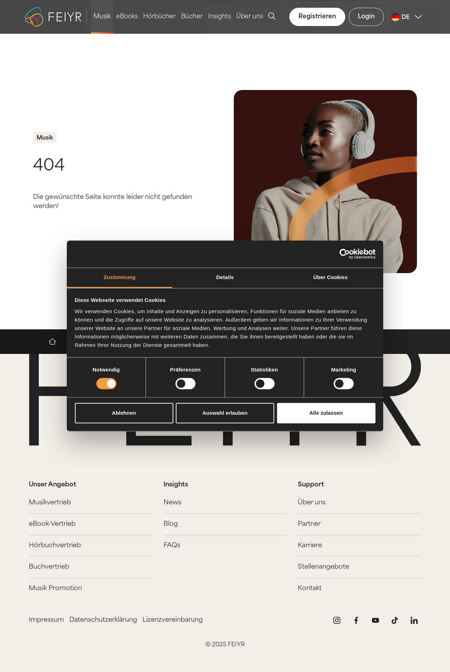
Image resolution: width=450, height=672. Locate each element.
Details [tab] (225, 277)
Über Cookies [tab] (330, 277)
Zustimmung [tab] (120, 277)
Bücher (192, 17)
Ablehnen (124, 413)
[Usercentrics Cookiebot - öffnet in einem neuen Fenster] (344, 254)
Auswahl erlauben (225, 413)
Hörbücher (159, 17)
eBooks (127, 17)
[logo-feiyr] (56, 17)
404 (49, 166)
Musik (102, 17)
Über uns (249, 17)
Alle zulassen (326, 413)
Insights (219, 17)
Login (366, 17)
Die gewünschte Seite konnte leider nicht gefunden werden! (112, 202)
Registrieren (317, 17)
